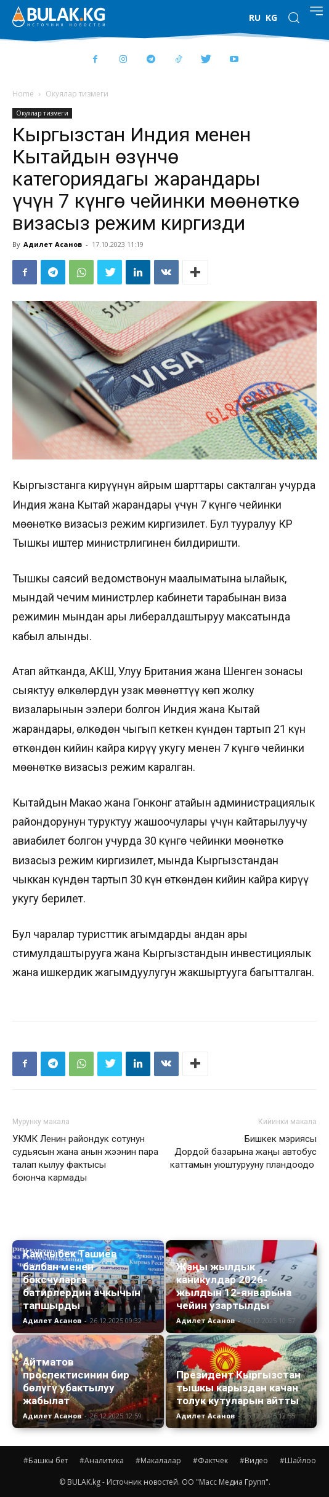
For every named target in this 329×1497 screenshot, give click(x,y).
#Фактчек (210, 1460)
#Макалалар (158, 1460)
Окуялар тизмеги (77, 93)
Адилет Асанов (52, 244)
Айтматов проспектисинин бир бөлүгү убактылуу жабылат (76, 1381)
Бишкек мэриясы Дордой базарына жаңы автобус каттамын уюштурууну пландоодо (243, 1151)
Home (23, 93)
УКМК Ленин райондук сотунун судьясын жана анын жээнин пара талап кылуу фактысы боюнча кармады (85, 1158)
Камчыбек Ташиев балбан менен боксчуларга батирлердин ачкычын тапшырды (81, 1279)
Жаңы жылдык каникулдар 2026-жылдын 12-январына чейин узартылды (233, 1286)
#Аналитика (101, 1460)
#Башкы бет (45, 1460)
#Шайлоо (298, 1460)
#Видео (254, 1460)
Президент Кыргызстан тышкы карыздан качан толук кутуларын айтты (238, 1388)
